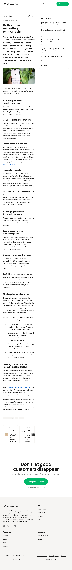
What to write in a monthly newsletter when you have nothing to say (52, 49)
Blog (10, 16)
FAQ (39, 519)
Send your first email (36, 482)
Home (5, 16)
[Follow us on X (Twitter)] (8, 526)
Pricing (45, 4)
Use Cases (41, 512)
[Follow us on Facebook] (15, 526)
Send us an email (42, 556)
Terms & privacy (54, 556)
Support (5, 535)
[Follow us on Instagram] (11, 526)
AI (16, 418)
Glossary (5, 546)
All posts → (45, 65)
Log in (52, 4)
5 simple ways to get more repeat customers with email (51, 57)
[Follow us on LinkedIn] (4, 526)
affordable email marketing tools (19, 388)
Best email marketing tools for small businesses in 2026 (52, 41)
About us (63, 556)
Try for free (63, 4)
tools (21, 418)
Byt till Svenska (17, 559)
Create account (43, 535)
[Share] (31, 16)
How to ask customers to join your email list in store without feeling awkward (53, 23)
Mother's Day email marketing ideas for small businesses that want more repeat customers (53, 32)
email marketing (8, 418)
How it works (36, 4)
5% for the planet (51, 559)
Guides (5, 539)
